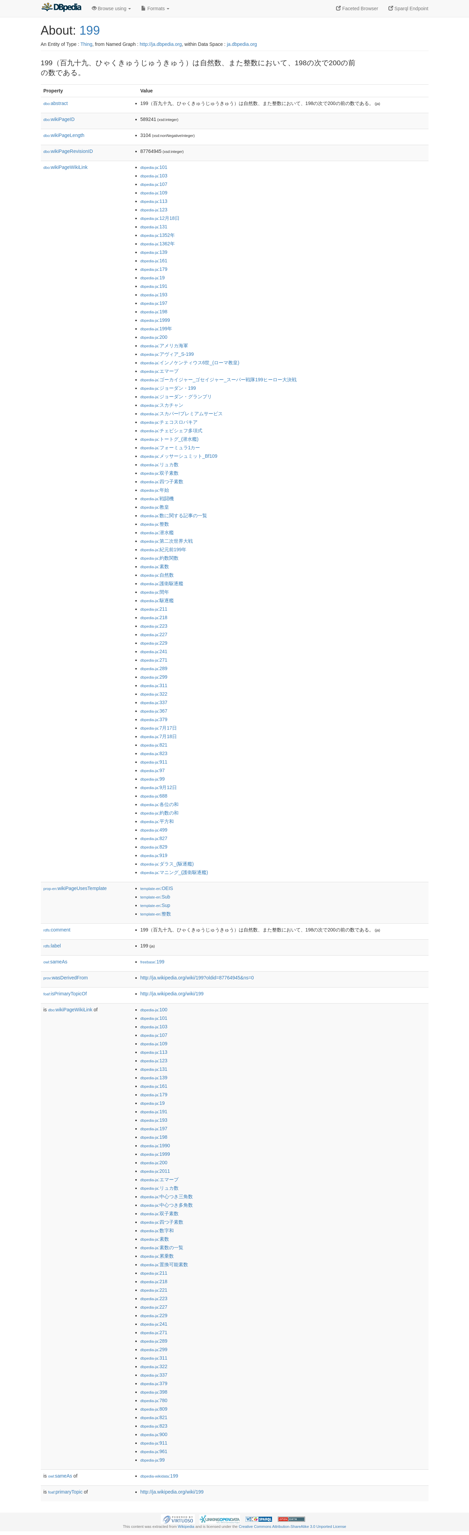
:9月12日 (158, 787)
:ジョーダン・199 (168, 388)
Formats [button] (155, 8)
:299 (154, 677)
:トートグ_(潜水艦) (169, 439)
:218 (154, 617)
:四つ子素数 (161, 481)
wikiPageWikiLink (66, 167)
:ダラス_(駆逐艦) (167, 864)
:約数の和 (159, 813)
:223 (154, 626)
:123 (154, 209)
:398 (154, 1392)
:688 (154, 796)
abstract (56, 103)
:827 (154, 838)
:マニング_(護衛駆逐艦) (174, 872)
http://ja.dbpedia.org (161, 44)
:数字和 (157, 1230)
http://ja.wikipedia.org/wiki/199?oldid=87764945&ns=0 (197, 977)
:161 (154, 260)
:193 (154, 294)
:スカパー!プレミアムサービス (181, 413)
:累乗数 (157, 1256)
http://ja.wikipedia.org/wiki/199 (172, 993)
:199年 (156, 328)
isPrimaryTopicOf (65, 993)
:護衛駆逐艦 (161, 583)
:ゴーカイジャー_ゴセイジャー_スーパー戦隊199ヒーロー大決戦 (218, 379)
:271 (154, 660)
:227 (154, 634)
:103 (154, 175)
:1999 (155, 320)
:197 (154, 303)
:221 (154, 1290)
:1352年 (157, 235)
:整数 (154, 524)
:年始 (154, 490)
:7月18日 (158, 736)
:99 (152, 779)
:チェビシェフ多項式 (171, 430)
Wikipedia (186, 1526)
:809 (154, 1409)
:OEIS (156, 888)
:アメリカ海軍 (164, 345)
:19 (152, 277)
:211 (154, 609)
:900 (154, 1434)
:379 (154, 719)
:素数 (154, 566)
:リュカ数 (159, 464)
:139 (154, 252)
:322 (154, 694)
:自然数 (157, 575)
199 (90, 30)
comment (57, 929)
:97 (152, 770)
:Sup (155, 905)
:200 (154, 337)
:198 (154, 311)
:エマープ (159, 371)
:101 (154, 167)
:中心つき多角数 (166, 1205)
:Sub (155, 897)
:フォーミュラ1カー (170, 447)
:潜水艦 (157, 532)
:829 (154, 847)
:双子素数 (159, 473)
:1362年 (157, 243)
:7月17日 (158, 728)
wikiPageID (59, 119)
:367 (154, 711)
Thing (87, 44)
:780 (154, 1400)
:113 (154, 201)
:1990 (155, 1145)
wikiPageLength (64, 135)
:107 (154, 184)
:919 (154, 855)
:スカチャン (161, 405)
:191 (154, 286)
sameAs (55, 961)
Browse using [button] (111, 8)
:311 (154, 685)
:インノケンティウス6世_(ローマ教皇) (189, 362)
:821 (154, 745)
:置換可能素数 (164, 1264)
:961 (154, 1451)
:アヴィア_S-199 (167, 354)
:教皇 (154, 507)
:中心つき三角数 (166, 1196)
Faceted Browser (357, 8)
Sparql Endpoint (408, 8)
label (52, 945)
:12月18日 (160, 218)
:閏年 (154, 592)
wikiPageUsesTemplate (75, 888)
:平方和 (157, 821)
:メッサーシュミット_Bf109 (179, 456)
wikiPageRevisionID (68, 151)
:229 (154, 643)
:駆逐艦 (157, 600)
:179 (154, 269)
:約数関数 (159, 558)
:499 (154, 830)
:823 (154, 753)
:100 (154, 1009)
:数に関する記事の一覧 (173, 515)
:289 (154, 668)
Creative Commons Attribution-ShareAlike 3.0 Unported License (292, 1526)
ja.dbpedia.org (242, 44)
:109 (154, 192)
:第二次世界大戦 (166, 541)
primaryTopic (65, 1492)
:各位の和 (159, 804)
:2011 (155, 1171)
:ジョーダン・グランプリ (176, 396)
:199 (152, 961)
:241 (154, 651)
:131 (154, 226)
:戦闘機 (157, 498)
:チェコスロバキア (169, 422)
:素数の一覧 (161, 1247)
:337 (154, 702)
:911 (154, 762)
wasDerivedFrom (66, 977)
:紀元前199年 (163, 549)
